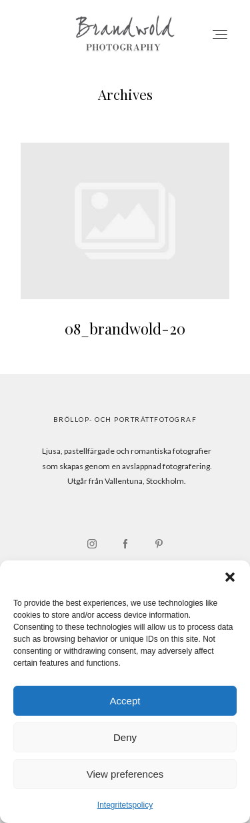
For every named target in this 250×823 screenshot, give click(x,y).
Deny (125, 737)
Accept (125, 700)
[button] (230, 577)
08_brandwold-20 (125, 249)
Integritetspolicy (125, 805)
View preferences (125, 774)
